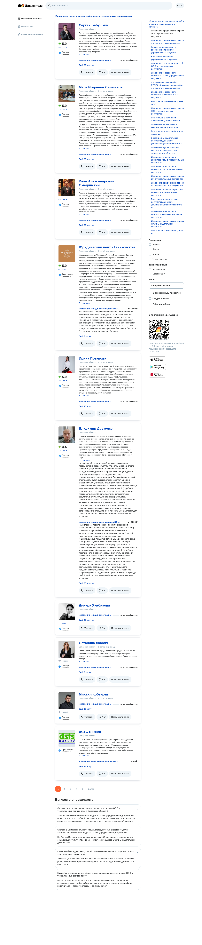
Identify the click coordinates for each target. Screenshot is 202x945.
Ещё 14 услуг (85, 766)
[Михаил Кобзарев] (66, 700)
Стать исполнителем (30, 34)
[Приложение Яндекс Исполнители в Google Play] (157, 367)
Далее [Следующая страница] (91, 789)
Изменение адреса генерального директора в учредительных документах (167, 192)
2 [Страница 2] (64, 789)
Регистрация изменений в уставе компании (167, 132)
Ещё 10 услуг (85, 406)
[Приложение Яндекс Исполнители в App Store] (157, 359)
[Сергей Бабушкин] (66, 31)
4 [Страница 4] (76, 789)
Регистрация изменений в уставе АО (167, 231)
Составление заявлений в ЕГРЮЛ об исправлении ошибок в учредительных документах (167, 85)
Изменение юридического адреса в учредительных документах (167, 41)
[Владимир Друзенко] (66, 434)
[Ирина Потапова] (66, 364)
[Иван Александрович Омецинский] (66, 187)
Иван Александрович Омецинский (96, 183)
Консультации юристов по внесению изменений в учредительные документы (164, 50)
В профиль (84, 54)
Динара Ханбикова (94, 605)
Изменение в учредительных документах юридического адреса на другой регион (165, 150)
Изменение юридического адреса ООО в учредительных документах (95, 60)
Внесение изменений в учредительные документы (164, 57)
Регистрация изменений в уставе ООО (167, 102)
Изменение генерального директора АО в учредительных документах (166, 214)
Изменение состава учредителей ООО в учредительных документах (167, 66)
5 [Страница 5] (82, 789)
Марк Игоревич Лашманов (101, 87)
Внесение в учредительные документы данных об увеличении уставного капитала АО (166, 203)
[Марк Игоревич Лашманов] (66, 93)
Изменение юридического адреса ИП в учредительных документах (167, 177)
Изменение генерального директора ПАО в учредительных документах (167, 169)
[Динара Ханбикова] (66, 611)
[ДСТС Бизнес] (66, 738)
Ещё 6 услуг (85, 672)
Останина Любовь (94, 643)
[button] (87, 72)
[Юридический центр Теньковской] (66, 253)
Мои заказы (26, 26)
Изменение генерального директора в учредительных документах (164, 95)
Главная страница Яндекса (19, 6)
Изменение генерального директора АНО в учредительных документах (167, 160)
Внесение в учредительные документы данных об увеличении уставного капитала (166, 141)
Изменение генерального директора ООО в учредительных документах (167, 76)
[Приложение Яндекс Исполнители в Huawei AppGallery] (157, 374)
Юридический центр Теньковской (107, 247)
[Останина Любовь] (66, 649)
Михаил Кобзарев (93, 694)
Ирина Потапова (92, 358)
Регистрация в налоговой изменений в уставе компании (165, 119)
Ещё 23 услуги (86, 65)
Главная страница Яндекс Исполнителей (30, 6)
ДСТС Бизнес (90, 732)
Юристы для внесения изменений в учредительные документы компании (166, 24)
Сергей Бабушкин (93, 25)
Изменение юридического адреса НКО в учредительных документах (167, 111)
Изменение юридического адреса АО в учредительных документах (167, 184)
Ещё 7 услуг (85, 336)
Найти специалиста (30, 18)
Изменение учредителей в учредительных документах (164, 125)
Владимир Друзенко (96, 428)
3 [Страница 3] (70, 789)
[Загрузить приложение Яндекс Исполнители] (166, 330)
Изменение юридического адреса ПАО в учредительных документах (167, 224)
